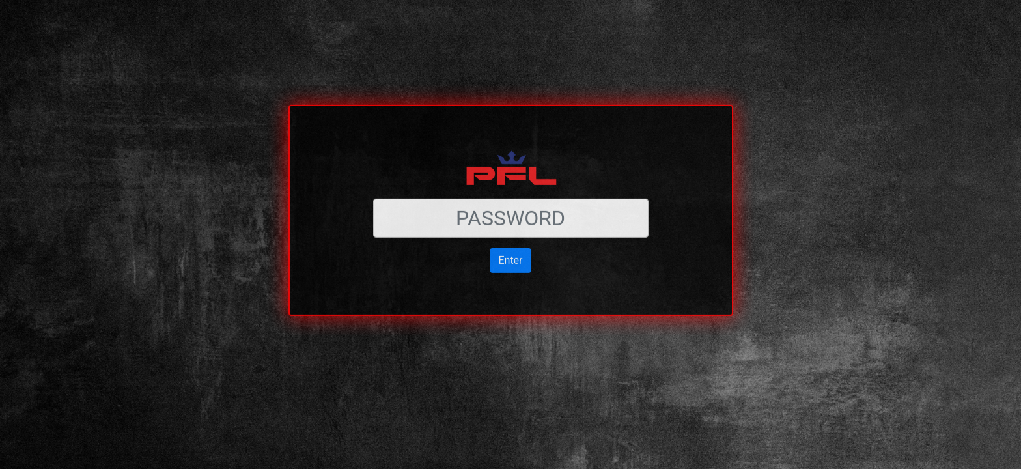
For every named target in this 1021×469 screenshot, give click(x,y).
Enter (510, 239)
